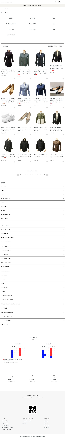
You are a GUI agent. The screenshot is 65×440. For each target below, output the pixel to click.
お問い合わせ (45, 427)
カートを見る (45, 424)
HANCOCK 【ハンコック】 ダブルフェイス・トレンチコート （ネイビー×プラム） (8, 72)
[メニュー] (63, 2)
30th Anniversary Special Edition (7, 237)
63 (44, 174)
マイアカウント (46, 418)
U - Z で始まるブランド (6, 258)
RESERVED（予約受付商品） (7, 316)
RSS (23, 422)
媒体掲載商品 (4, 307)
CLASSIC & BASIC (5, 266)
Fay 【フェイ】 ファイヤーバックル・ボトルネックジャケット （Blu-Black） (40, 156)
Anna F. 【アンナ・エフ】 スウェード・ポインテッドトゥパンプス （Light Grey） (24, 129)
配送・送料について (5, 420)
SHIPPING (11, 380)
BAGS (2, 194)
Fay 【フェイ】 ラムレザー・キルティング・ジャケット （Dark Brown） (57, 156)
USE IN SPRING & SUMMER (7, 295)
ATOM (26, 422)
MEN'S (2, 190)
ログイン (44, 422)
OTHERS (3, 209)
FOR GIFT (3, 291)
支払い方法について (5, 424)
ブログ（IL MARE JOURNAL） (28, 418)
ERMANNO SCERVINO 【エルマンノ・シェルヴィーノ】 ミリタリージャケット (40, 129)
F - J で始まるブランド (5, 245)
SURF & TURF (4, 274)
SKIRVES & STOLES (5, 198)
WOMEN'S (7, 8)
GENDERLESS (4, 287)
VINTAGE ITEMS (4, 217)
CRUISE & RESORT (5, 270)
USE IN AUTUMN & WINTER (7, 299)
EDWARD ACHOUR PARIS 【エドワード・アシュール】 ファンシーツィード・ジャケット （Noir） (57, 129)
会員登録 (44, 420)
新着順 (60, 46)
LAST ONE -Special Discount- (7, 311)
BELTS (2, 202)
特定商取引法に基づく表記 (6, 427)
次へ (47, 175)
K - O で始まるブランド (6, 249)
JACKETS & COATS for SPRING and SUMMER (10, 303)
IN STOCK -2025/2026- (5, 320)
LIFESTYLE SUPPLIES (6, 213)
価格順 (56, 46)
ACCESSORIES (4, 206)
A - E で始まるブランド (6, 241)
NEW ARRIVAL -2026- (5, 229)
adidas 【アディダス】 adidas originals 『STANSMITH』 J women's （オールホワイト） (8, 129)
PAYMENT (54, 380)
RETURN (33, 380)
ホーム (2, 8)
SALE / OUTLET (4, 233)
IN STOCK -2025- (4, 324)
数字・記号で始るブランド (6, 262)
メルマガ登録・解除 (26, 420)
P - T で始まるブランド (5, 254)
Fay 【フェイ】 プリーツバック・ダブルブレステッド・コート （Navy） (8, 156)
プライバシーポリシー (5, 429)
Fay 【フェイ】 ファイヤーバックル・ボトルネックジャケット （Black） (24, 156)
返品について (4, 422)
